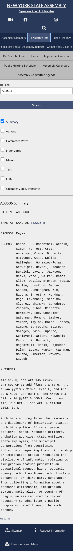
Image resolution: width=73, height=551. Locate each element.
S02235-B (38, 223)
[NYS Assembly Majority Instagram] (56, 21)
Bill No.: (5, 85)
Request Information (49, 530)
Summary (12, 122)
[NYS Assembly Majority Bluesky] (29, 29)
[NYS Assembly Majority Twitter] (40, 21)
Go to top (5, 518)
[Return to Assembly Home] (36, 8)
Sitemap (13, 530)
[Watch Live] (10, 21)
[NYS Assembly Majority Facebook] (25, 21)
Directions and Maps (21, 544)
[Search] (44, 29)
